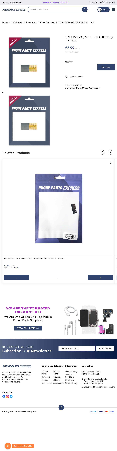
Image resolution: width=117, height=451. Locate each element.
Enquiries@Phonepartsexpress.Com (99, 387)
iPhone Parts (31, 22)
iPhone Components (48, 22)
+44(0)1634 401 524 (107, 2)
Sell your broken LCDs (23, 446)
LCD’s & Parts (45, 372)
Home (5, 22)
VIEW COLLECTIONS (28, 328)
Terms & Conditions (69, 376)
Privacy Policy (71, 371)
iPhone (45, 380)
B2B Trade (69, 380)
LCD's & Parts (17, 22)
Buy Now (106, 67)
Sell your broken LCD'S (12, 2)
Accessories (47, 383)
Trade (78, 88)
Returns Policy (71, 383)
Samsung (46, 377)
